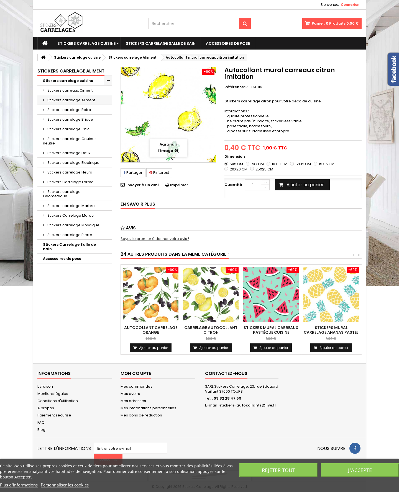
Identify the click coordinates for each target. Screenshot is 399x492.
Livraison (45, 386)
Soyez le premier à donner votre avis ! (155, 238)
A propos (45, 408)
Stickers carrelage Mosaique (73, 225)
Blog (41, 429)
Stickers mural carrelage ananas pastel (331, 330)
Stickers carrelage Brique (70, 119)
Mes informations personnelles (148, 408)
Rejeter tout (278, 470)
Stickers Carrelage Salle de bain (161, 43)
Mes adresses (133, 400)
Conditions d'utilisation (57, 400)
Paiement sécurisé (54, 415)
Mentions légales (52, 393)
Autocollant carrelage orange (150, 330)
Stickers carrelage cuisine (86, 43)
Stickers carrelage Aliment (71, 100)
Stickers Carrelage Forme (70, 182)
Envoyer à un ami (142, 185)
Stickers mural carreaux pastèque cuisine (271, 330)
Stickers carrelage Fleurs (69, 172)
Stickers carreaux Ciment (70, 90)
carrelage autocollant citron (210, 330)
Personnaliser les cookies (65, 485)
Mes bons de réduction (141, 415)
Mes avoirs (130, 393)
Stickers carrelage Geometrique (62, 194)
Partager (133, 172)
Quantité (233, 184)
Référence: (234, 87)
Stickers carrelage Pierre (69, 234)
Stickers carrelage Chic (68, 129)
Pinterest (159, 172)
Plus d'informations (19, 485)
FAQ (41, 422)
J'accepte (360, 470)
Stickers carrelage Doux (68, 153)
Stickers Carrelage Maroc (70, 215)
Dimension (235, 156)
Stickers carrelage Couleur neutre (69, 141)
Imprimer (179, 185)
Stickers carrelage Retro (69, 109)
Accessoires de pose (228, 43)
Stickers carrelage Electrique (73, 162)
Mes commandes (136, 386)
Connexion (350, 4)
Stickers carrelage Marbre (71, 205)
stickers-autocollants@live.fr (247, 405)
